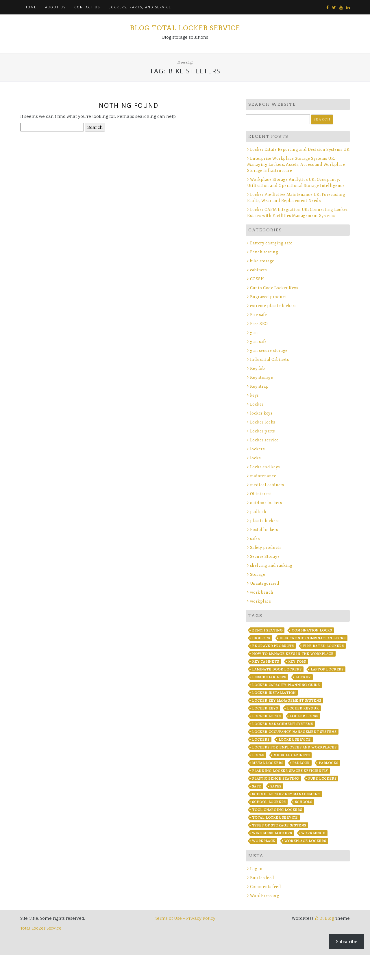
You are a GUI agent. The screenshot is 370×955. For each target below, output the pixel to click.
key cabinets (265, 661)
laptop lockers (327, 669)
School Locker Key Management (286, 794)
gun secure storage (269, 350)
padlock (258, 511)
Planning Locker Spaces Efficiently (290, 771)
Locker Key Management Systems (286, 700)
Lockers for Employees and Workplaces (294, 747)
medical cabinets (267, 484)
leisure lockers (269, 677)
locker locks (266, 716)
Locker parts (262, 431)
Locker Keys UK (303, 708)
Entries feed (262, 877)
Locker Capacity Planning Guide (286, 685)
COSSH (257, 278)
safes (255, 538)
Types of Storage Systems (279, 825)
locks (255, 458)
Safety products (266, 547)
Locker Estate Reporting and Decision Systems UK (300, 149)
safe (256, 786)
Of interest (260, 493)
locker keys (261, 413)
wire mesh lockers (272, 833)
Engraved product (268, 296)
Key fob (257, 368)
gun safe (258, 341)
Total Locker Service (275, 817)
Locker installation (274, 693)
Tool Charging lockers (277, 810)
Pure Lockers (322, 778)
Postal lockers (264, 529)
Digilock (261, 638)
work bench (261, 592)
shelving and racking (271, 565)
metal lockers (267, 763)
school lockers (269, 802)
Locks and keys (265, 467)
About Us (55, 7)
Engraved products (273, 646)
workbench (313, 833)
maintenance (263, 475)
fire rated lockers (323, 646)
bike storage (262, 261)
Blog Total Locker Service (185, 28)
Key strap (259, 386)
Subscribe (346, 941)
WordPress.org (265, 895)
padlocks (328, 763)
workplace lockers (305, 841)
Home (30, 7)
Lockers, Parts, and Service (140, 7)
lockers (257, 449)
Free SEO (259, 323)
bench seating (267, 630)
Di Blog (324, 918)
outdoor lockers (266, 502)
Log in (256, 868)
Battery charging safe (271, 243)
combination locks (312, 630)
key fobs (297, 661)
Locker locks (262, 422)
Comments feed (265, 886)
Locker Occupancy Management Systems (294, 732)
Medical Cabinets (291, 755)
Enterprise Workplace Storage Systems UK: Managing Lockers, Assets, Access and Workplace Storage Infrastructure (296, 164)
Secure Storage (265, 556)
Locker (257, 404)
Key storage (261, 377)
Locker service (264, 440)
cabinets (258, 269)
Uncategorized (265, 583)
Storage (257, 574)
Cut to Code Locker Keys (274, 287)
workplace (260, 601)
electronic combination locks (312, 638)
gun (254, 332)
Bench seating (264, 252)
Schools (303, 802)
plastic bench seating (275, 778)
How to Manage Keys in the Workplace (293, 654)
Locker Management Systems (282, 724)
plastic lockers (265, 520)
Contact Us (87, 7)
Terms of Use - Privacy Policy (185, 918)
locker (303, 677)
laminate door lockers (276, 669)
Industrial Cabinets (269, 359)
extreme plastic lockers (273, 305)
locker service (295, 739)
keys (254, 395)
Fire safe (258, 314)
